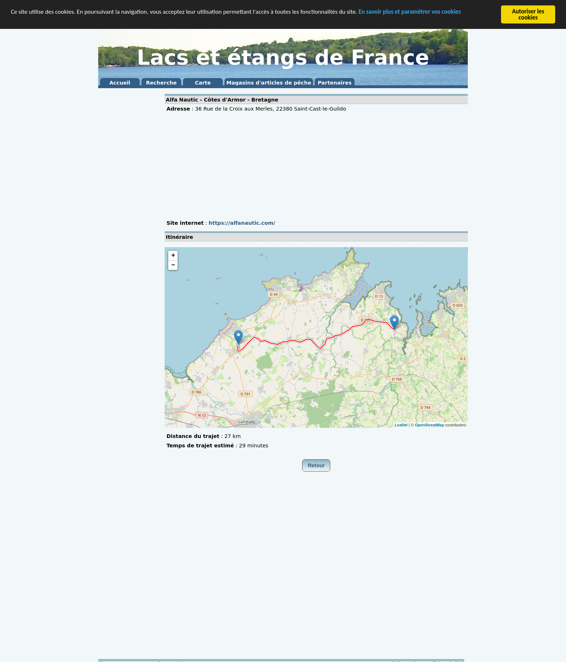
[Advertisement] (127, 198)
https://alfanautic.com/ (242, 223)
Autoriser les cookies (528, 14)
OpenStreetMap (429, 424)
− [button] (173, 265)
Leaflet (401, 424)
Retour (316, 465)
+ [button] (173, 255)
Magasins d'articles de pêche (268, 83)
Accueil (119, 83)
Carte (203, 83)
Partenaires (335, 83)
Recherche (161, 83)
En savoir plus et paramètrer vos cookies (409, 11)
